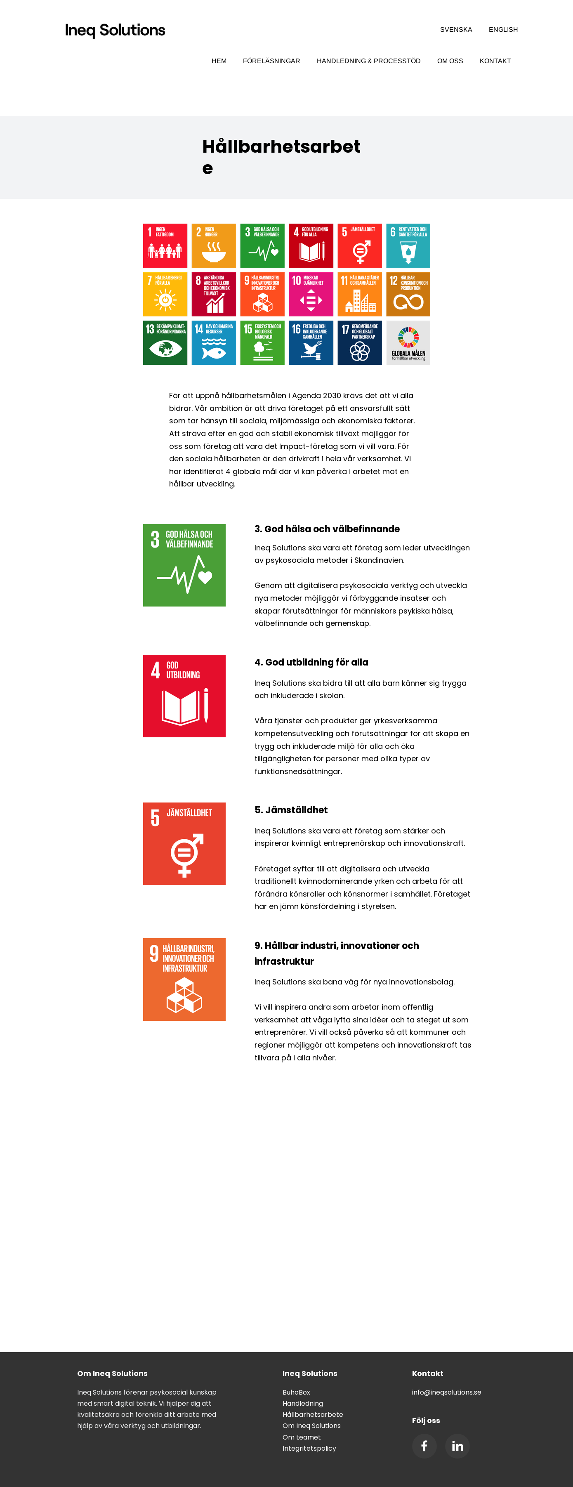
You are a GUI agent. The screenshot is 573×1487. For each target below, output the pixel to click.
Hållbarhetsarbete (313, 1414)
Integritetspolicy (309, 1448)
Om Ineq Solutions (312, 1425)
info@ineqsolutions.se (446, 1392)
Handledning (303, 1403)
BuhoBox (296, 1392)
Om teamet (302, 1437)
